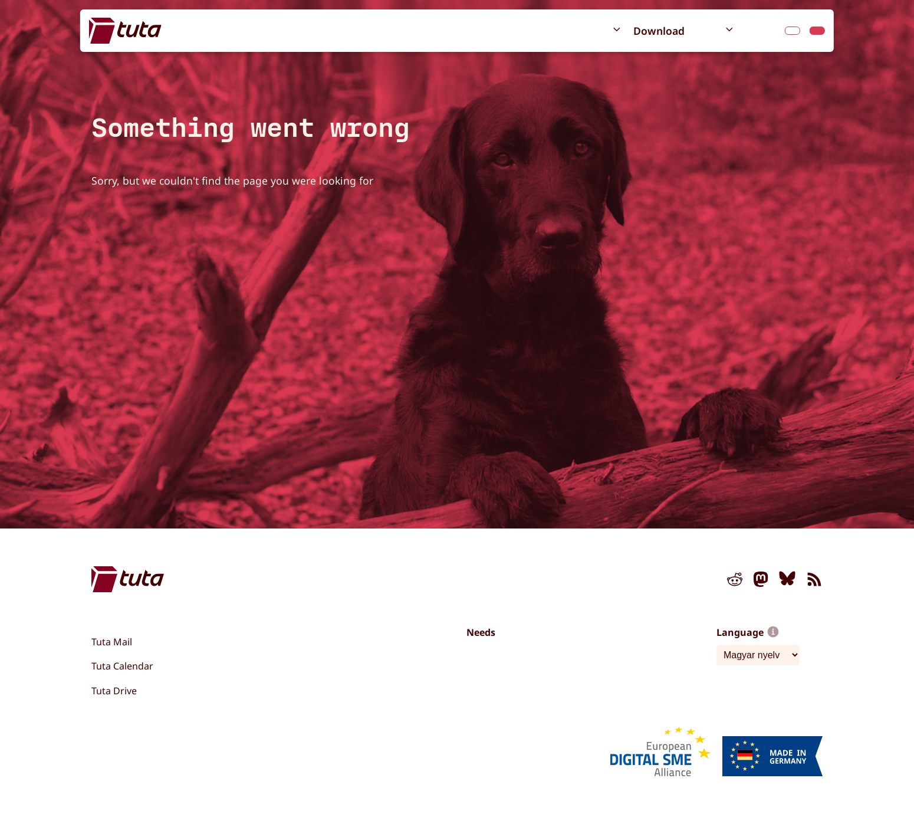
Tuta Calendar (122, 665)
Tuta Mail (111, 641)
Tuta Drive (114, 690)
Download (659, 31)
